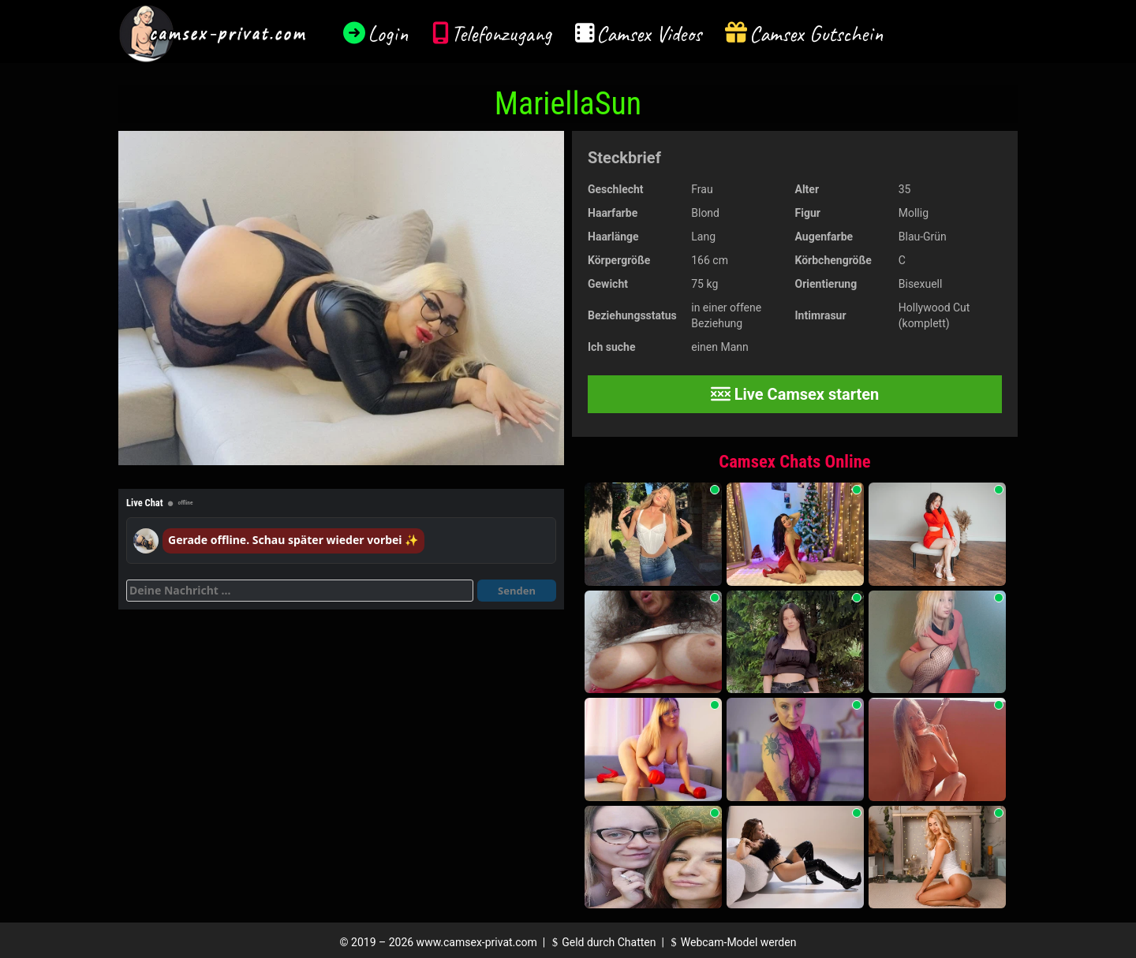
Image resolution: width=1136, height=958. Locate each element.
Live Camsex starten (795, 394)
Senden (517, 590)
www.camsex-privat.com (477, 942)
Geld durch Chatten (602, 942)
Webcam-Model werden (731, 942)
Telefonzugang (501, 33)
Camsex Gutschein (816, 33)
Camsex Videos (648, 33)
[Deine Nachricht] (299, 591)
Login (388, 33)
